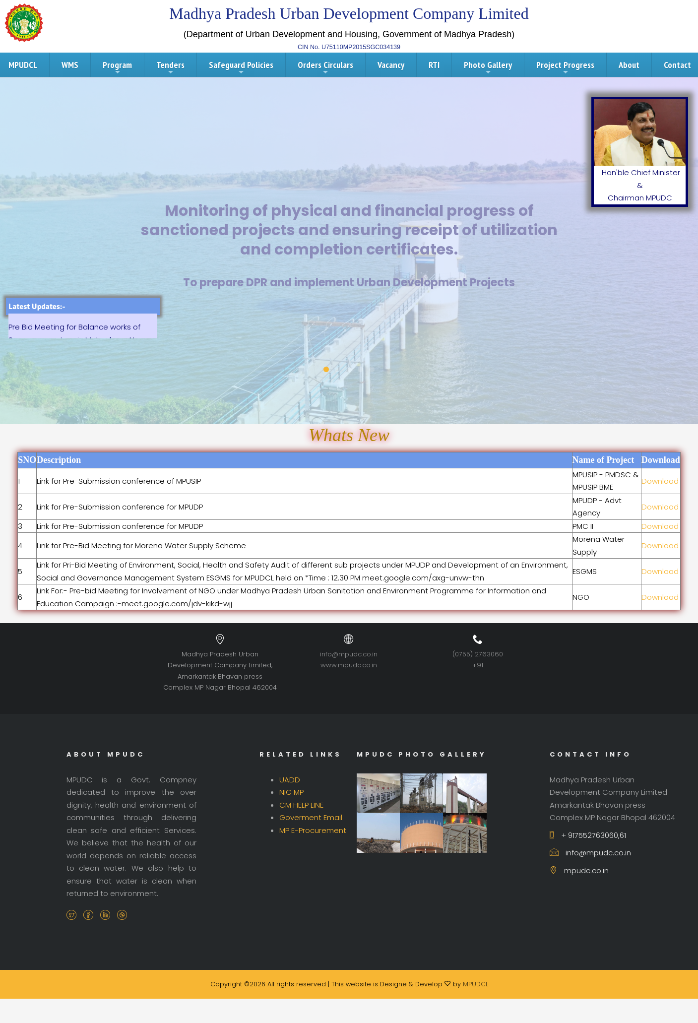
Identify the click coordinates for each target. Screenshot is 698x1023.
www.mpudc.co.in (348, 665)
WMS (70, 64)
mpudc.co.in (579, 870)
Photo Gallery (488, 67)
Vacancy (391, 64)
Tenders (170, 67)
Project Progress (565, 67)
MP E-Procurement (312, 830)
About (629, 64)
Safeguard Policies (241, 67)
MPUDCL (475, 984)
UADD (289, 779)
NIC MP (291, 792)
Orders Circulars (325, 67)
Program (117, 67)
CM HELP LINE (301, 805)
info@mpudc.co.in (349, 654)
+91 (477, 665)
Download (660, 481)
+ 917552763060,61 (588, 835)
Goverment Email (310, 817)
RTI (434, 64)
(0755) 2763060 (477, 654)
